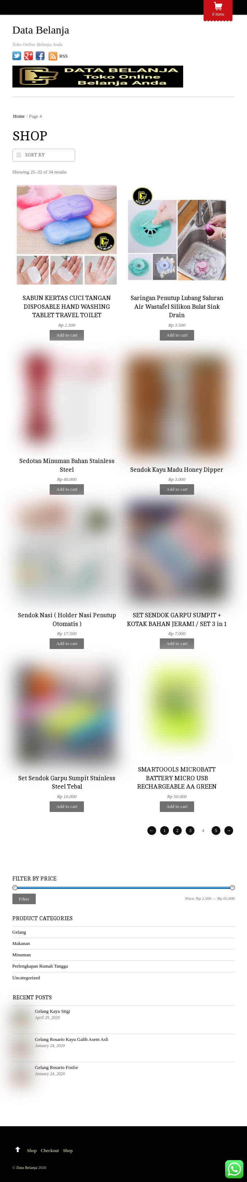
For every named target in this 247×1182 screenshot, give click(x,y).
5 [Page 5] (216, 830)
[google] (28, 56)
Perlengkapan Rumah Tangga (40, 966)
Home (19, 116)
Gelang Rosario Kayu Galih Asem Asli (71, 1039)
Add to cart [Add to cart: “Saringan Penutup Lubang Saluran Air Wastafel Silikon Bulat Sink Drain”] (177, 335)
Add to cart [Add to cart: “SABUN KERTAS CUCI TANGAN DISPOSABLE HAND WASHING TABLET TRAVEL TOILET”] (66, 335)
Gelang (19, 932)
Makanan (21, 943)
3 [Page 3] (190, 830)
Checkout (50, 1150)
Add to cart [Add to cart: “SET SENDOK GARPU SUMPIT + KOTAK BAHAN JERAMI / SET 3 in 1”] (177, 643)
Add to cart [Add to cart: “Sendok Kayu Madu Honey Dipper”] (177, 489)
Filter (24, 899)
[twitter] (16, 56)
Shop (32, 1150)
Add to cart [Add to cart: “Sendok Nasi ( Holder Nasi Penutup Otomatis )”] (66, 643)
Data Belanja (26, 1167)
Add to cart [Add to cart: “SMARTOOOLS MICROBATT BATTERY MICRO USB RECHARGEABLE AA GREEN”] (177, 806)
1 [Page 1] (164, 830)
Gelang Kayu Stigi (52, 1011)
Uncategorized (26, 977)
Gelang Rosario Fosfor (56, 1067)
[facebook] (40, 56)
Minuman (21, 954)
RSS (63, 56)
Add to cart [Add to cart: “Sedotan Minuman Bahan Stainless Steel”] (66, 489)
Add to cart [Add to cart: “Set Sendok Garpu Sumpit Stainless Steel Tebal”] (66, 806)
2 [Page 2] (177, 830)
